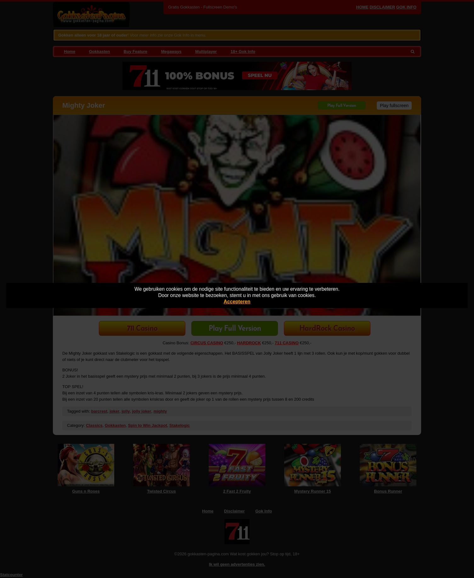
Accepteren (237, 301)
